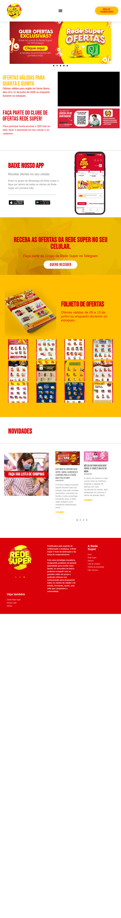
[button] (60, 11)
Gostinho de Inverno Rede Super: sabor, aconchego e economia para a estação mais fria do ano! (66, 480)
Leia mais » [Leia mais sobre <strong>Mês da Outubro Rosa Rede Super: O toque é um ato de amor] (89, 506)
